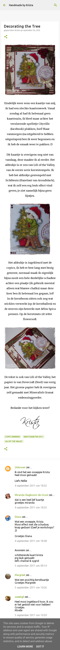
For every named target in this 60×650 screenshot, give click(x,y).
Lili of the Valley (13, 441)
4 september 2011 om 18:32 (31, 485)
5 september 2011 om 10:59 (31, 615)
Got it (40, 646)
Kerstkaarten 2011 (33, 437)
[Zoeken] (55, 5)
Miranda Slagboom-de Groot (31, 494)
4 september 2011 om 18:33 (31, 507)
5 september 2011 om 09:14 (31, 565)
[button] (6, 37)
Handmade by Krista (21, 5)
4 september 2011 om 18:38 (31, 540)
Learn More (25, 646)
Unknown (20, 467)
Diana (18, 516)
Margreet (20, 575)
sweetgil (19, 596)
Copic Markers (12, 437)
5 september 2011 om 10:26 (31, 587)
